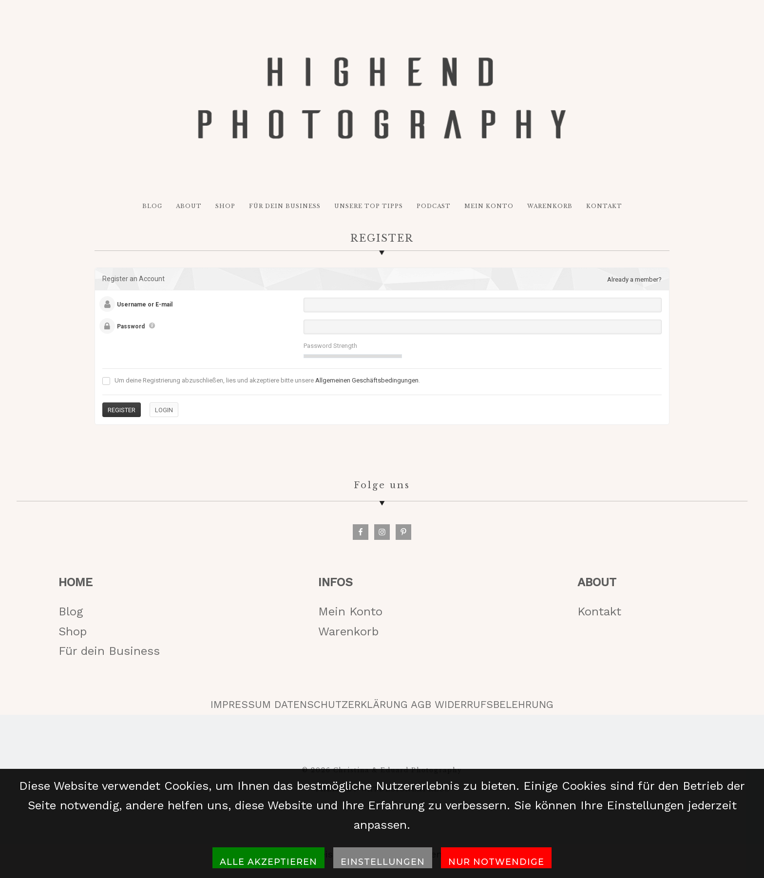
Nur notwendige (496, 862)
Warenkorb (348, 631)
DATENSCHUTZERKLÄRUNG (341, 704)
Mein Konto (350, 611)
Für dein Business (109, 651)
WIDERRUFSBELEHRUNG (494, 704)
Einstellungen (383, 862)
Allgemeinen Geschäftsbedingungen (367, 380)
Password (131, 326)
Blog (70, 611)
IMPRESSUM (240, 704)
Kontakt (599, 611)
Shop (72, 631)
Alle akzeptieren (268, 862)
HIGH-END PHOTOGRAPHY (382, 98)
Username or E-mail (144, 304)
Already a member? (634, 279)
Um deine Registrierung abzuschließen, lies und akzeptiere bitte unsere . (261, 381)
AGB (421, 704)
